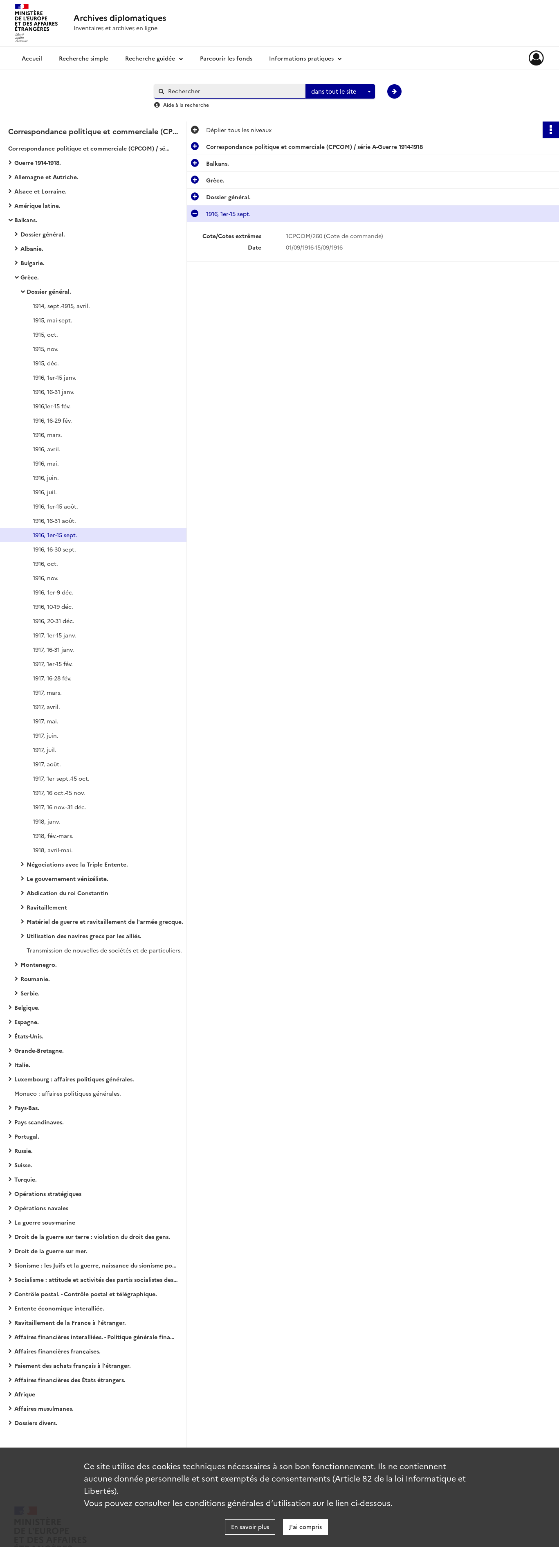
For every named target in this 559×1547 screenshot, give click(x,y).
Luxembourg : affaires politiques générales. (74, 1079)
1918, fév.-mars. (53, 835)
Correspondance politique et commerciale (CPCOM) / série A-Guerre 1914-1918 (90, 148)
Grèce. (29, 277)
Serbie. (30, 993)
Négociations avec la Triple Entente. (77, 864)
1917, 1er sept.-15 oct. (61, 778)
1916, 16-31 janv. (53, 391)
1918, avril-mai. (53, 850)
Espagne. (26, 1022)
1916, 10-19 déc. (53, 606)
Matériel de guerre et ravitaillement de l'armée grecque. (105, 921)
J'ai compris (305, 1526)
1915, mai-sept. (52, 320)
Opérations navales (41, 1208)
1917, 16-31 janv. (53, 649)
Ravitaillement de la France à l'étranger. (70, 1322)
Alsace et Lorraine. (40, 191)
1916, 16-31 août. (54, 520)
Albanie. (31, 248)
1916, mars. (47, 434)
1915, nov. (45, 349)
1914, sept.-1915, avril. (61, 306)
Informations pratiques (301, 58)
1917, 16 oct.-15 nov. (59, 792)
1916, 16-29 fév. (52, 420)
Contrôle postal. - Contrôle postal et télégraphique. (85, 1294)
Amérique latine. (37, 205)
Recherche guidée (150, 58)
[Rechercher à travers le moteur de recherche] (234, 91)
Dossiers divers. (35, 1423)
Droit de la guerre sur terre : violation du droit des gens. (92, 1236)
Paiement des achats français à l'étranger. (72, 1365)
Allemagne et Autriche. (46, 177)
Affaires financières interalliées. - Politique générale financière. (96, 1337)
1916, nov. (45, 578)
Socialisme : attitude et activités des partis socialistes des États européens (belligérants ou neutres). (96, 1279)
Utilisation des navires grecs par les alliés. (84, 936)
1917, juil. (44, 749)
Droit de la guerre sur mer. (51, 1251)
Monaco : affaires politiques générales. (67, 1093)
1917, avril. (46, 707)
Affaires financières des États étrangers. (70, 1380)
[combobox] (340, 91)
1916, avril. (47, 449)
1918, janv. (46, 821)
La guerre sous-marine (44, 1222)
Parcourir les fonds (226, 58)
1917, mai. (45, 721)
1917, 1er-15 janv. (54, 635)
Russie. (23, 1150)
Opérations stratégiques (47, 1193)
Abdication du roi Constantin (67, 893)
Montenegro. (38, 964)
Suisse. (23, 1165)
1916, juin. (46, 477)
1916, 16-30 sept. (54, 549)
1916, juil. (45, 492)
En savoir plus (250, 1526)
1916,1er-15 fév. (52, 406)
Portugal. (26, 1136)
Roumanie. (35, 979)
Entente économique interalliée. (59, 1308)
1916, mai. (46, 463)
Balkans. (25, 220)
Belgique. (27, 1007)
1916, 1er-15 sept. (55, 535)
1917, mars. (47, 692)
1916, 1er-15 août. (55, 506)
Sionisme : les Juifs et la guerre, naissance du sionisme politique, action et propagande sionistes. (96, 1265)
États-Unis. (28, 1036)
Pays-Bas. (26, 1107)
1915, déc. (46, 363)
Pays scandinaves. (39, 1122)
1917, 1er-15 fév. (53, 664)
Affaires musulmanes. (44, 1408)
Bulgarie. (32, 263)
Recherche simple (83, 58)
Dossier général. (42, 234)
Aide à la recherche (186, 104)
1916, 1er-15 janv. (54, 377)
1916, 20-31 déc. (53, 621)
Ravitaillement (47, 907)
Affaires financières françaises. (57, 1351)
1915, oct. (45, 334)
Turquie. (25, 1179)
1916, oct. (45, 563)
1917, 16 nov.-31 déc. (59, 807)
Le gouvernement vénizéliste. (67, 878)
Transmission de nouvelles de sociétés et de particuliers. (104, 950)
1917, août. (47, 764)
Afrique (24, 1394)
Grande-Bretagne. (39, 1050)
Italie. (22, 1065)
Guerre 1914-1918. (37, 162)
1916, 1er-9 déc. (53, 592)
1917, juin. (45, 735)
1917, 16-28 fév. (52, 678)
